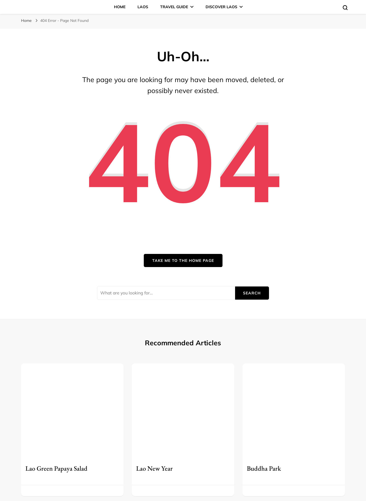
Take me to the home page (183, 260)
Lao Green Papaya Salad (56, 468)
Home (119, 6)
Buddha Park (264, 468)
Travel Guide (174, 6)
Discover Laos (221, 6)
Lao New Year (154, 468)
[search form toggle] (345, 7)
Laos (142, 6)
